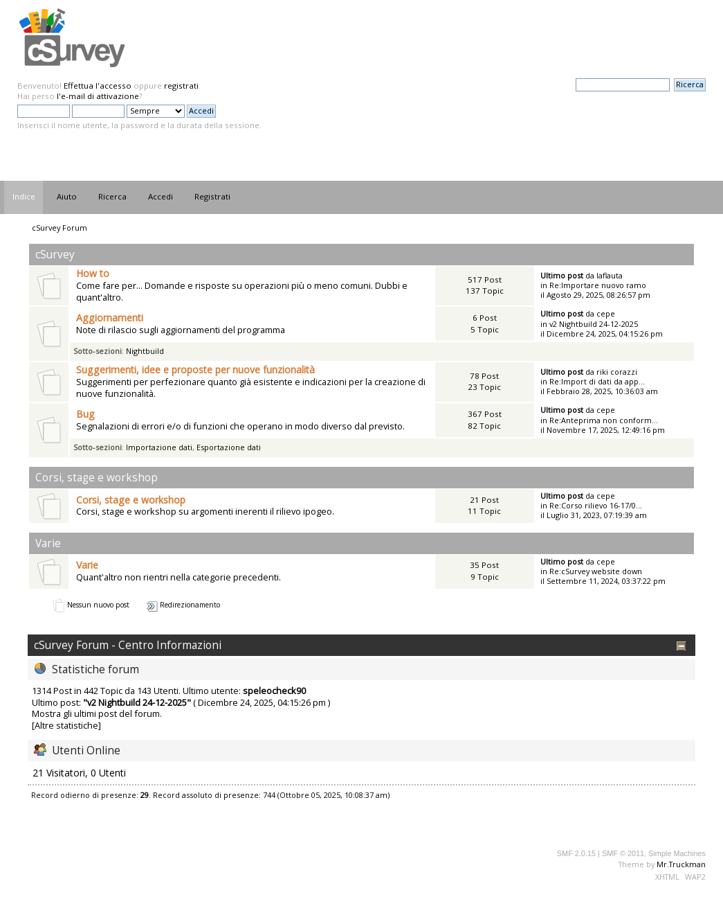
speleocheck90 (274, 690)
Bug (85, 413)
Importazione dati (159, 447)
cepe (605, 313)
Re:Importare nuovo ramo (597, 285)
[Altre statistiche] (66, 725)
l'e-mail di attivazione (98, 96)
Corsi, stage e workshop (130, 499)
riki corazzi (616, 371)
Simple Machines (677, 853)
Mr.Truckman (681, 864)
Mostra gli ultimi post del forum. (97, 713)
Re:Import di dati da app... (597, 381)
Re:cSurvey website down (595, 571)
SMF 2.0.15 (576, 853)
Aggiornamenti (109, 317)
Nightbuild (145, 351)
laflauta (609, 275)
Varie (87, 564)
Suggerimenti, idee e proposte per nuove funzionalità (195, 369)
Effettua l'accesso (97, 85)
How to (92, 273)
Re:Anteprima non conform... (603, 420)
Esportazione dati (228, 447)
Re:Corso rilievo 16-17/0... (595, 505)
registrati (181, 85)
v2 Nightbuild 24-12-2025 (593, 324)
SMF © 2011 (623, 853)
